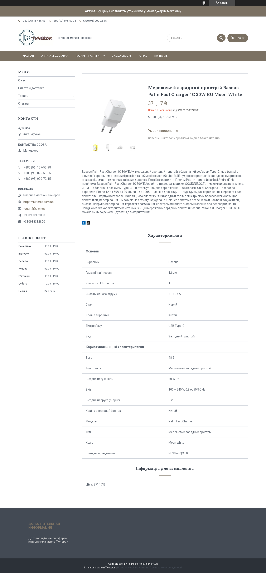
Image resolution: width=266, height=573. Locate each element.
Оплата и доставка (54, 55)
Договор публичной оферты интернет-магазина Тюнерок (48, 540)
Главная (28, 55)
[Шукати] (221, 38)
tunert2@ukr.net (34, 208)
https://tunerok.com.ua (38, 201)
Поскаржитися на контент (132, 567)
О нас (143, 55)
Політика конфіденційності (166, 567)
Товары (23, 95)
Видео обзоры (122, 55)
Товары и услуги (88, 55)
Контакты (161, 55)
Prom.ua (153, 563)
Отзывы (23, 103)
